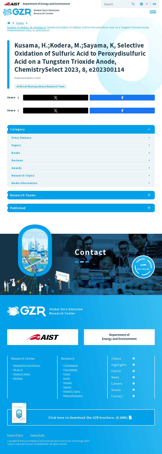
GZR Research (70, 365)
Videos (116, 358)
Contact (117, 396)
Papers (16, 145)
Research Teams (21, 373)
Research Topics (23, 175)
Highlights (119, 365)
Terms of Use (37, 435)
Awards (17, 168)
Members (18, 378)
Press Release (21, 137)
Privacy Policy (15, 435)
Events (116, 371)
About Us (18, 369)
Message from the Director (26, 365)
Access (116, 390)
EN (154, 4)
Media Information (24, 183)
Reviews (17, 160)
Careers (116, 383)
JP (146, 4)
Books (16, 153)
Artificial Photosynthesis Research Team (41, 86)
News (115, 377)
